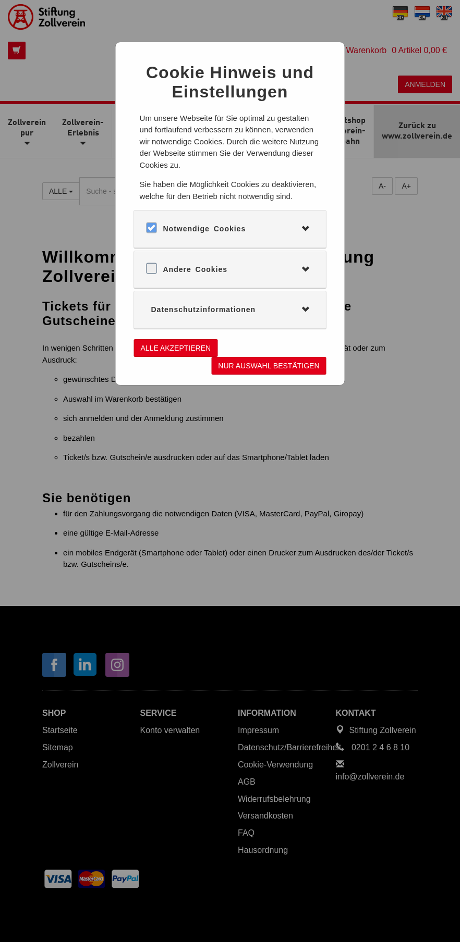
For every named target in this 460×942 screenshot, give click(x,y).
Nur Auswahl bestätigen (268, 366)
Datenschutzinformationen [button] (203, 309)
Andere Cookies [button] (195, 269)
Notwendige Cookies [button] (204, 229)
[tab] (230, 228)
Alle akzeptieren (176, 348)
